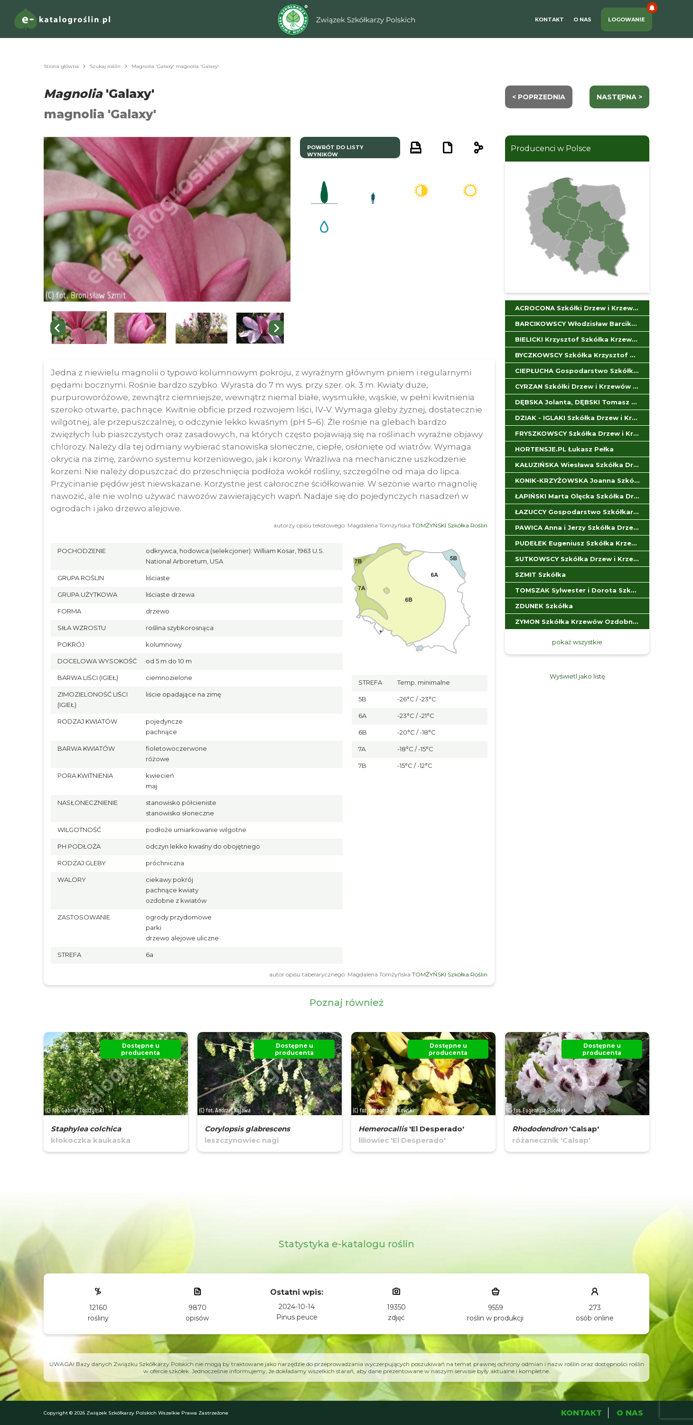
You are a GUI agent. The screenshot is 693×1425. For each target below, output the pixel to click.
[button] (79, 328)
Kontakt (549, 19)
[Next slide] (276, 327)
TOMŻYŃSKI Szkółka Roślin (449, 525)
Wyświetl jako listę (577, 676)
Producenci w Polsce (551, 148)
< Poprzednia (538, 97)
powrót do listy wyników (335, 151)
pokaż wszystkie (577, 642)
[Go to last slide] (58, 327)
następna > (619, 97)
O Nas (582, 19)
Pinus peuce (297, 1317)
